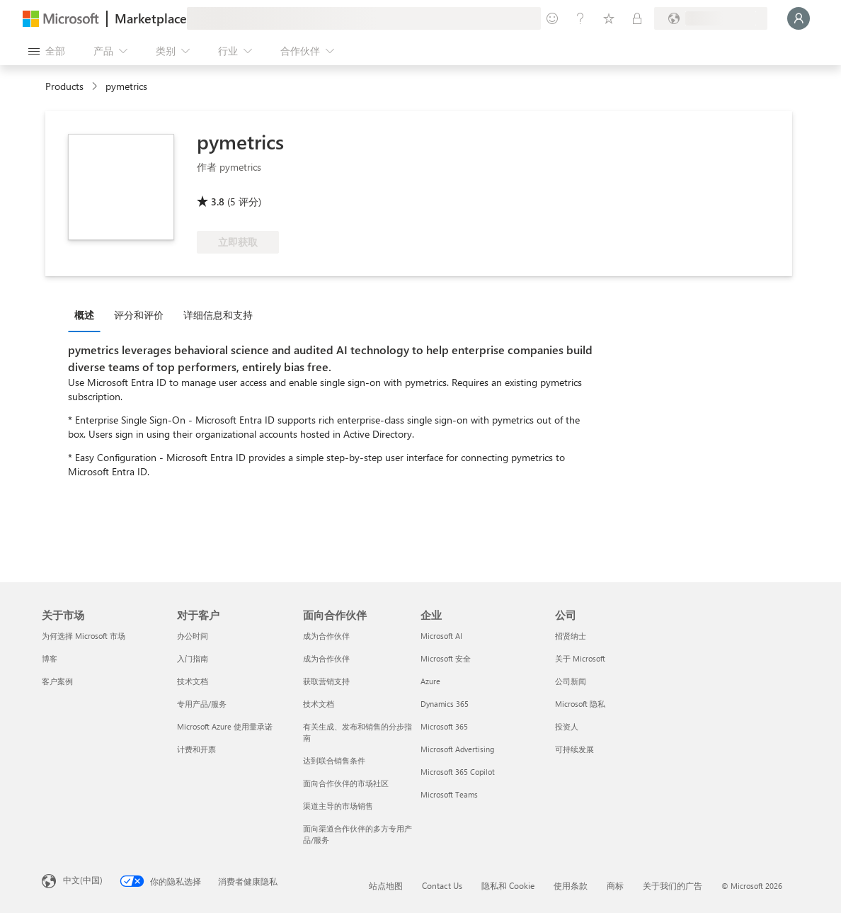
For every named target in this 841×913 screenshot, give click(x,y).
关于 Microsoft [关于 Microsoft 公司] (580, 658)
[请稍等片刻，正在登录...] (798, 18)
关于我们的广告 (672, 885)
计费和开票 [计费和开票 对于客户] (196, 749)
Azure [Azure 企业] (430, 681)
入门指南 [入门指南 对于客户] (192, 658)
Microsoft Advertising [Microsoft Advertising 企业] (457, 749)
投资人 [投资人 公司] (566, 726)
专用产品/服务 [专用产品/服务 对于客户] (202, 703)
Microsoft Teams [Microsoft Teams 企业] (449, 794)
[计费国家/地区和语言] (710, 18)
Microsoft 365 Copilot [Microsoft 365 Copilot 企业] (457, 771)
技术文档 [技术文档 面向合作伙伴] (318, 703)
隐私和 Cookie (507, 885)
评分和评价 (139, 315)
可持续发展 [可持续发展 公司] (574, 749)
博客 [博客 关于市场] (49, 658)
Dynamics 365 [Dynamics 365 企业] (444, 703)
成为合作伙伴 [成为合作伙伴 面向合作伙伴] (326, 635)
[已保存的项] (608, 18)
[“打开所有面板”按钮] (47, 51)
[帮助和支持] (580, 18)
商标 (615, 885)
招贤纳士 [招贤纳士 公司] (570, 635)
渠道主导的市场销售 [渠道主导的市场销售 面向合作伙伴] (338, 805)
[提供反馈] (552, 18)
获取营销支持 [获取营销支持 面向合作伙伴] (326, 681)
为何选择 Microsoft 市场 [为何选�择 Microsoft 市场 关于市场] (83, 635)
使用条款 (571, 885)
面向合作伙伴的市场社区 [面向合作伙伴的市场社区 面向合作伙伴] (346, 783)
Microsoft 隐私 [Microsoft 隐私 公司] (580, 703)
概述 (84, 315)
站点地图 (386, 885)
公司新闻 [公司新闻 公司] (570, 681)
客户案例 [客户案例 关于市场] (57, 681)
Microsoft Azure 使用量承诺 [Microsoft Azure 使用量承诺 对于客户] (225, 726)
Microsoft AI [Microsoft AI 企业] (441, 635)
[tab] (88, 314)
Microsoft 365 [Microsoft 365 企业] (444, 726)
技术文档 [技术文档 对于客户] (192, 681)
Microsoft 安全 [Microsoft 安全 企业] (445, 658)
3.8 (217, 201)
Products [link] (64, 86)
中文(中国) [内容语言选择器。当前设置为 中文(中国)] (83, 879)
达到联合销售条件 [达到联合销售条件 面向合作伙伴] (334, 760)
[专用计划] (637, 18)
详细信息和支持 (218, 315)
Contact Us (442, 885)
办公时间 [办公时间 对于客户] (192, 635)
